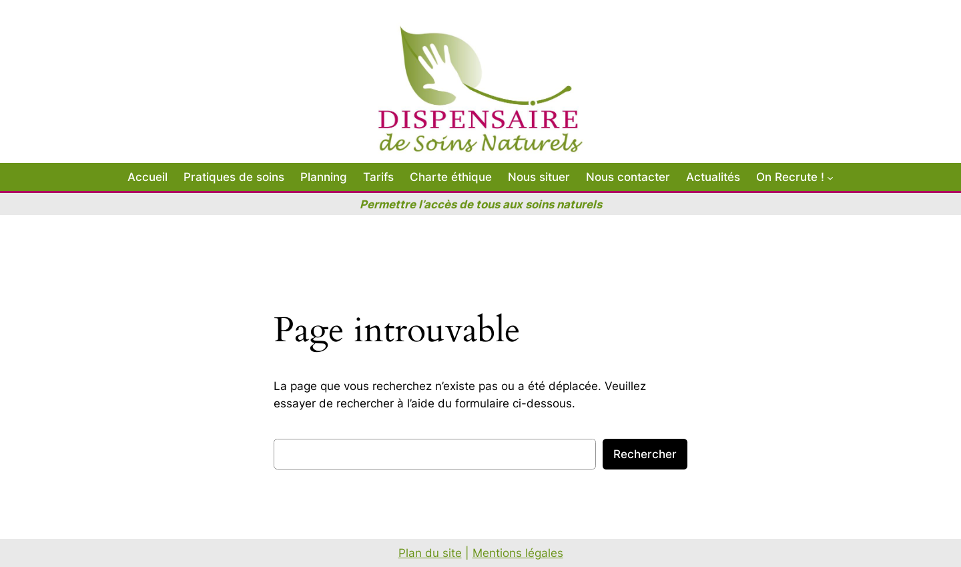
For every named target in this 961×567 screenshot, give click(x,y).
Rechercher (645, 454)
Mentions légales (517, 553)
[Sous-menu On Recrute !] (830, 177)
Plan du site (430, 553)
